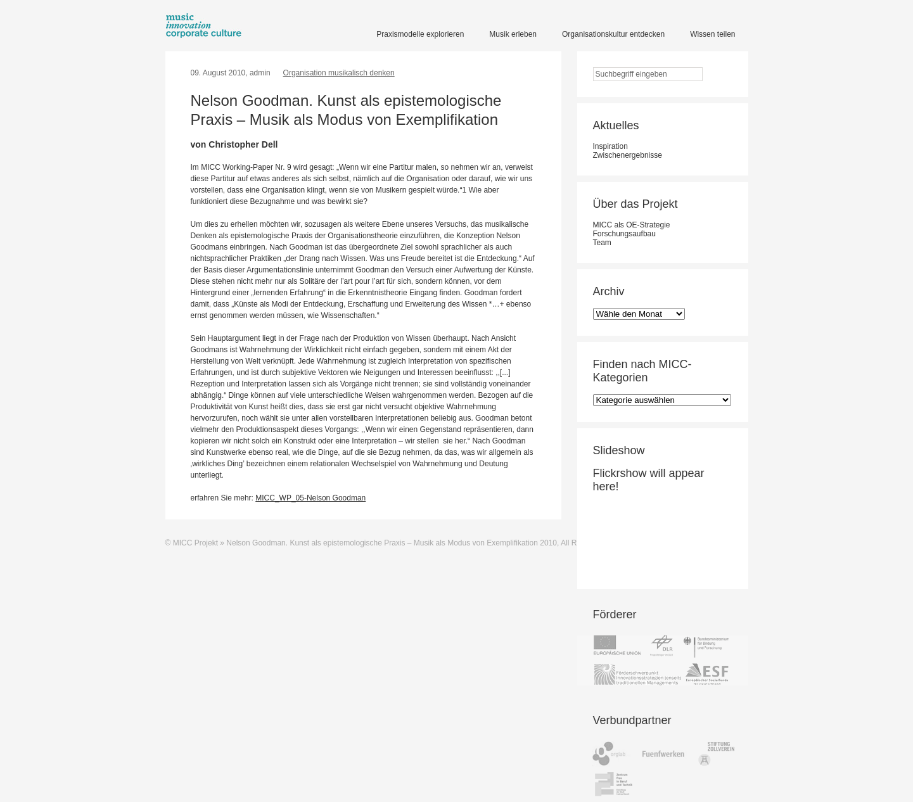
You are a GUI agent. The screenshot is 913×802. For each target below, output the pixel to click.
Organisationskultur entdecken (613, 34)
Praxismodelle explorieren (420, 34)
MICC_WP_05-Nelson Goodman (310, 497)
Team (602, 242)
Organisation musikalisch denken (339, 72)
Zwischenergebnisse (627, 155)
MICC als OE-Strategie (631, 224)
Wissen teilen (712, 34)
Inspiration (610, 146)
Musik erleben (513, 34)
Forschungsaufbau (624, 233)
